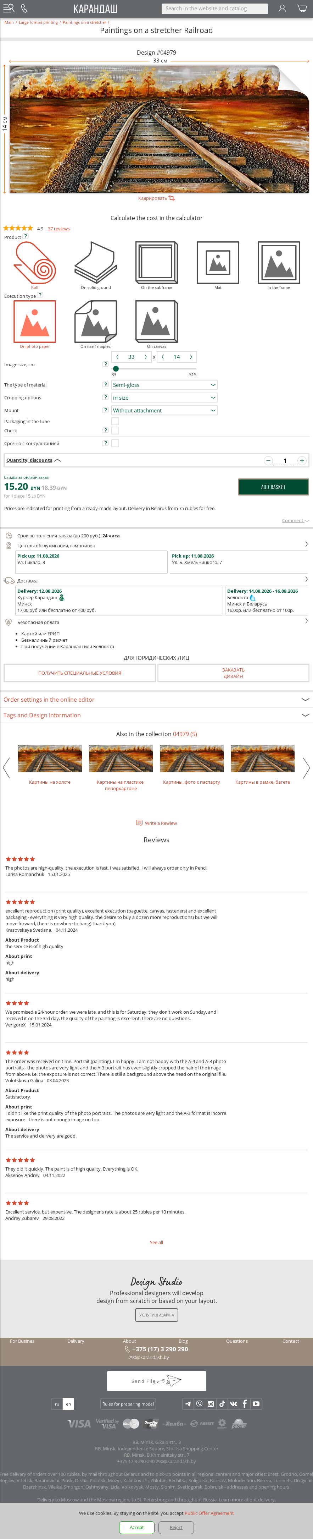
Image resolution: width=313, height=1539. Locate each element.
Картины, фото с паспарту (192, 765)
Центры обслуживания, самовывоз (156, 545)
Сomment (295, 520)
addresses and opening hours (258, 1487)
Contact (291, 1341)
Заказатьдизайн (233, 673)
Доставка (156, 580)
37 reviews (59, 228)
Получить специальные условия (79, 673)
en (68, 1404)
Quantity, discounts (29, 460)
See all (156, 1242)
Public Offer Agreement (209, 1513)
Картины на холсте (50, 765)
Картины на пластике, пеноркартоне (121, 768)
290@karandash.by (149, 1357)
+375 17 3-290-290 (136, 1461)
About (129, 1341)
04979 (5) (185, 734)
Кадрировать (156, 198)
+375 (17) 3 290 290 (160, 1348)
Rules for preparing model (128, 1404)
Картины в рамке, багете (263, 765)
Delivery (75, 1341)
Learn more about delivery (247, 1499)
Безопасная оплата (156, 622)
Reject (176, 1527)
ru (57, 1404)
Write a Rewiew (161, 823)
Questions (237, 1341)
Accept (137, 1527)
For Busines (22, 1341)
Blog (183, 1341)
